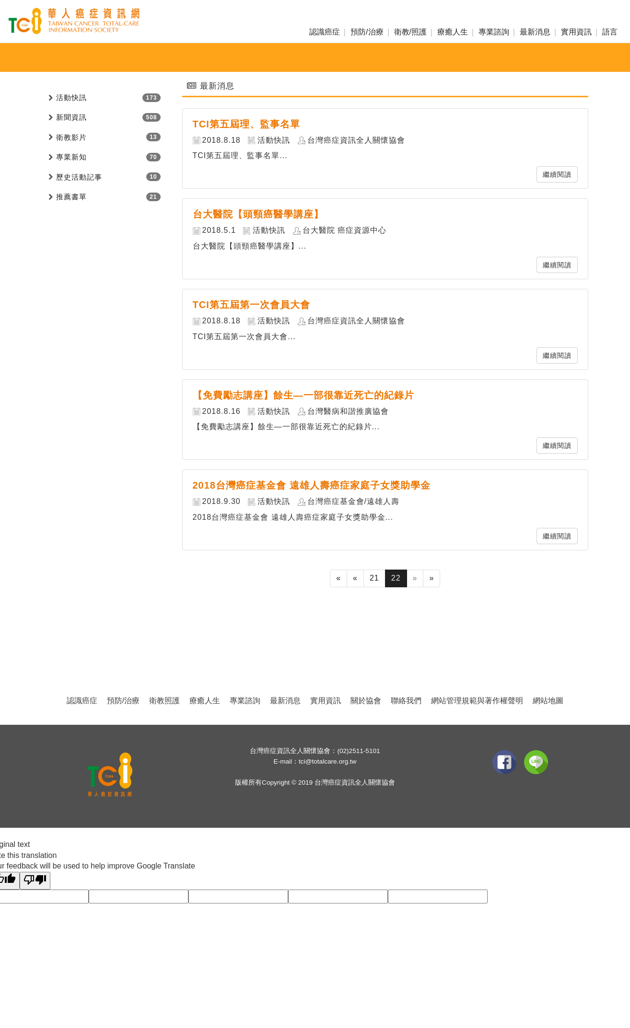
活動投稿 (403, 57)
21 (374, 578)
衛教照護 (164, 701)
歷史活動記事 (79, 177)
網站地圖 (548, 701)
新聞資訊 (271, 57)
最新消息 (535, 32)
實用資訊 (576, 32)
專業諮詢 (493, 32)
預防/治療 (366, 32)
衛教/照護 (410, 32)
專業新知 (315, 57)
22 (396, 578)
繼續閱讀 (557, 174)
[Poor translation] (35, 881)
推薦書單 (71, 197)
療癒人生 (452, 32)
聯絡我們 (406, 701)
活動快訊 (227, 57)
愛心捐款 (359, 57)
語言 (610, 32)
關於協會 (365, 701)
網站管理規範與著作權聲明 (477, 701)
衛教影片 (71, 137)
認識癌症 (324, 32)
